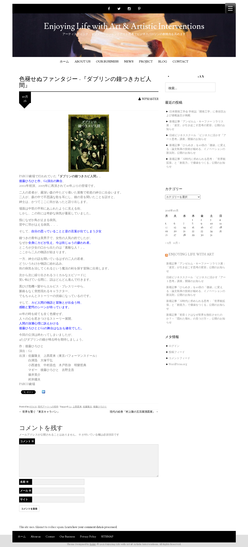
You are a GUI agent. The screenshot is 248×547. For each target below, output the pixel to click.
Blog (162, 61)
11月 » (176, 243)
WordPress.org (178, 364)
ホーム (64, 61)
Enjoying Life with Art (191, 254)
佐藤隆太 (87, 406)
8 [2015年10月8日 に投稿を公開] (192, 223)
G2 (70, 406)
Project (146, 61)
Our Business (107, 61)
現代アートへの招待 (48, 406)
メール (25, 490)
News (128, 61)
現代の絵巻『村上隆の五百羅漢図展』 (134, 411)
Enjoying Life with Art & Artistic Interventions (124, 26)
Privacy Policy (88, 536)
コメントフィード (179, 358)
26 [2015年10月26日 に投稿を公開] (166, 235)
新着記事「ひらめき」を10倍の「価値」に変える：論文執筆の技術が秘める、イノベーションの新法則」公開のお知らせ (196, 148)
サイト (24, 499)
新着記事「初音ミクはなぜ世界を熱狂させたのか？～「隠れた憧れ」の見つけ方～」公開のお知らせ (195, 318)
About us (82, 61)
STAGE (33, 406)
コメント (27, 441)
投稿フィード (177, 352)
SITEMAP (107, 536)
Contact (180, 61)
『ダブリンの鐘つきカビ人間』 (78, 176)
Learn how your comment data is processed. (91, 527)
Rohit (93, 544)
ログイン (174, 346)
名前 (24, 482)
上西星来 (77, 406)
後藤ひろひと (100, 406)
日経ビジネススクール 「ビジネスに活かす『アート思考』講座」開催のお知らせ (196, 137)
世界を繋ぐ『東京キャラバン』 (39, 411)
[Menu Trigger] (230, 8)
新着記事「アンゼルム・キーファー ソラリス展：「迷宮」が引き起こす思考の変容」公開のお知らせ (195, 125)
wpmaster (148, 99)
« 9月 (168, 243)
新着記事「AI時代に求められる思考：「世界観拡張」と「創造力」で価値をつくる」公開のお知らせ (195, 162)
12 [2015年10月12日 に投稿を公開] (166, 227)
